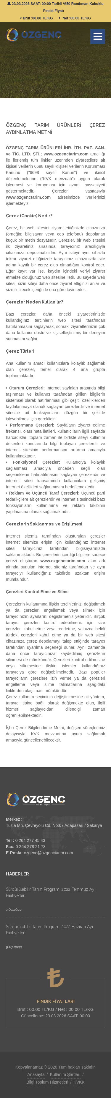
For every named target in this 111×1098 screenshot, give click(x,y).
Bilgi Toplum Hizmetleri (47, 1082)
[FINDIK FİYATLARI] (55, 978)
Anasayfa (35, 1074)
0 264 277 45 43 (30, 840)
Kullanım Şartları (65, 1074)
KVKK (78, 1082)
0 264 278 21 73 (31, 846)
